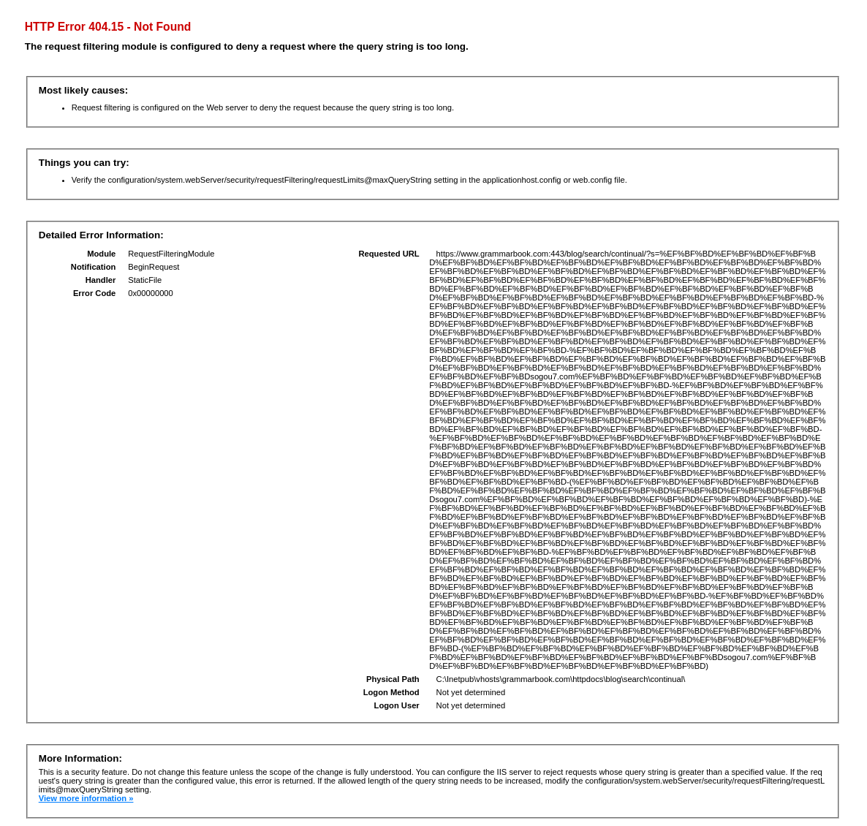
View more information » (86, 798)
